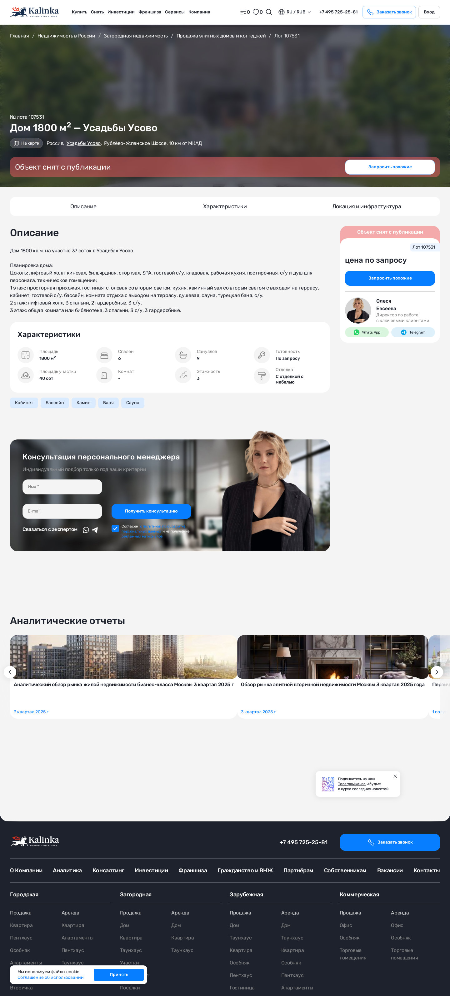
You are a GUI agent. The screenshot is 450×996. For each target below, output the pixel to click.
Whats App (366, 332)
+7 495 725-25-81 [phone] (338, 12)
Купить (79, 12)
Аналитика (67, 870)
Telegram (413, 332)
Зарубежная (246, 894)
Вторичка (21, 988)
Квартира (21, 925)
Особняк (20, 950)
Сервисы (175, 12)
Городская (24, 894)
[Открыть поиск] (269, 12)
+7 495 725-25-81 (304, 842)
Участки (129, 963)
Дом (124, 925)
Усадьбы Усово (84, 143)
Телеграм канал (352, 784)
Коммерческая (359, 894)
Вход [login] (429, 12)
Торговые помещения (353, 954)
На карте (26, 143)
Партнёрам (298, 870)
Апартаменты (26, 963)
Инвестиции (121, 12)
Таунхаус (72, 963)
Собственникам (345, 870)
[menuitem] (79, 12)
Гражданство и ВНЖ (245, 870)
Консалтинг (108, 870)
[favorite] (257, 12)
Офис (346, 925)
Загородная (136, 894)
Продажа (21, 913)
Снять (97, 12)
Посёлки (130, 988)
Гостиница (242, 988)
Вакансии (390, 870)
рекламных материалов (142, 536)
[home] (35, 12)
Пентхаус (21, 938)
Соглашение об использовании (51, 977)
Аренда (70, 913)
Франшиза (149, 12)
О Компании (26, 870)
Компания (199, 12)
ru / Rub (292, 12)
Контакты (426, 870)
